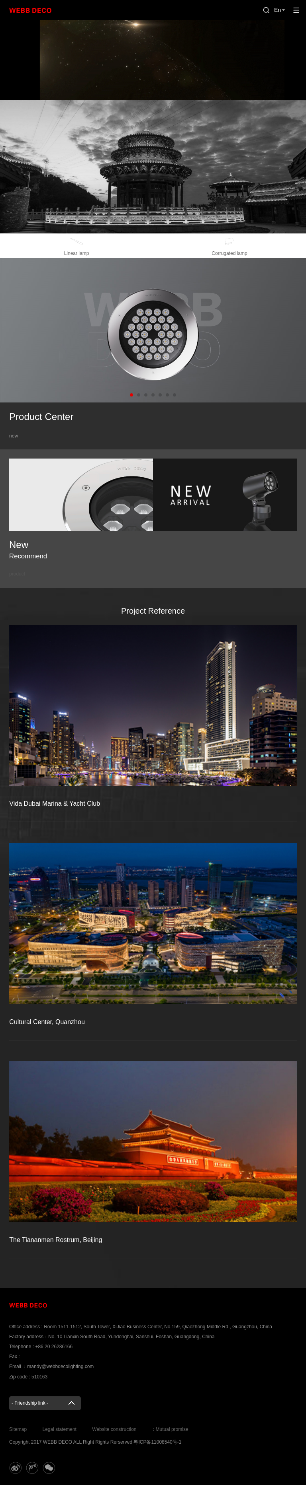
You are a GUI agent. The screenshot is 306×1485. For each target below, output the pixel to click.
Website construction (114, 1429)
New (28, 549)
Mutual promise (172, 1429)
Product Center (41, 416)
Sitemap (18, 1429)
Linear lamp (76, 244)
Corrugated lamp (229, 244)
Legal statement (59, 1429)
